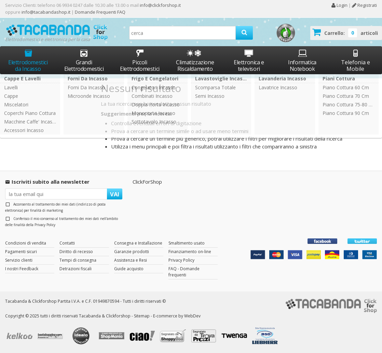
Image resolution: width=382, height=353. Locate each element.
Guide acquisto (129, 269)
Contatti (67, 243)
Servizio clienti (18, 260)
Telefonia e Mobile (355, 60)
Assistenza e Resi (130, 260)
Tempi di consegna (77, 260)
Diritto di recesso (76, 251)
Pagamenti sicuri (21, 251)
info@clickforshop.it (160, 5)
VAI (114, 194)
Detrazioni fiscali (75, 269)
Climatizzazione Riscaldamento (195, 65)
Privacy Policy (45, 224)
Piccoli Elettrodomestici (140, 60)
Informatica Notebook (302, 60)
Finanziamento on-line (189, 251)
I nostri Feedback (21, 269)
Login (339, 5)
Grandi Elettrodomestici (84, 60)
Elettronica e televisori (249, 60)
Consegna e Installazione (138, 243)
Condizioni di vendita (25, 243)
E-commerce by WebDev (177, 316)
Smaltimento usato (186, 243)
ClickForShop (147, 181)
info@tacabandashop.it (46, 12)
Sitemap (142, 316)
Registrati (364, 5)
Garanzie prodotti (131, 251)
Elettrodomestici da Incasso (28, 60)
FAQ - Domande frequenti (184, 272)
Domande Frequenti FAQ (99, 12)
